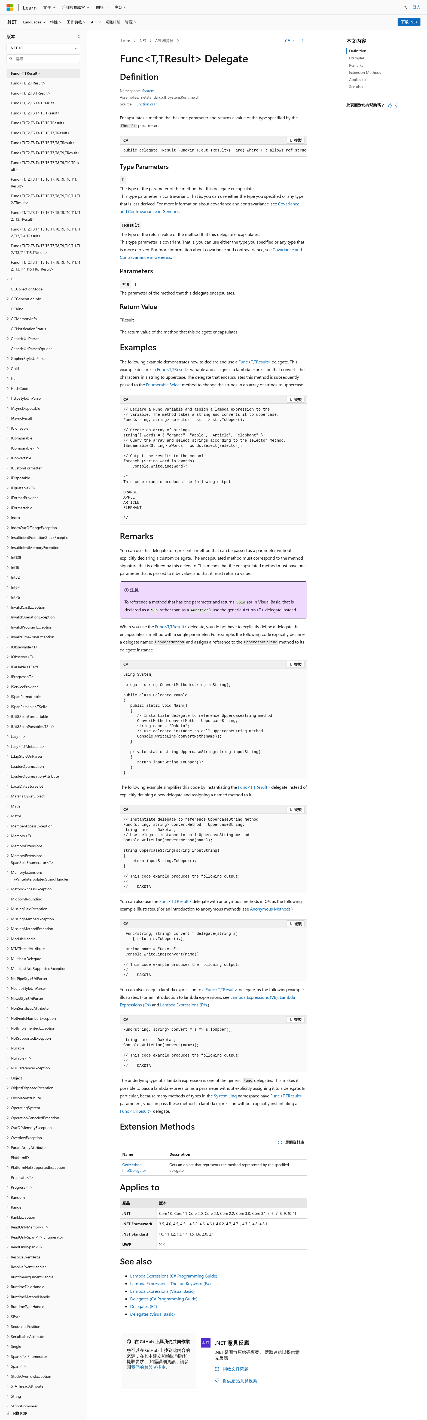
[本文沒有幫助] (396, 105)
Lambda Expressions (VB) (254, 997)
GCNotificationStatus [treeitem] (28, 328)
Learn (125, 40)
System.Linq (225, 1096)
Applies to (357, 79)
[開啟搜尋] (405, 7)
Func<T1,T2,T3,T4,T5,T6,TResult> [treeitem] (38, 122)
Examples (356, 57)
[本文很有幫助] (390, 105)
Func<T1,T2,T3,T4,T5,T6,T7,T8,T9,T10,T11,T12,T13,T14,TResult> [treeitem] (45, 232)
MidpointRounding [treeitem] (26, 899)
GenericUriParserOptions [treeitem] (31, 348)
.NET (142, 40)
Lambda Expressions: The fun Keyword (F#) (170, 1283)
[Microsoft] (10, 7)
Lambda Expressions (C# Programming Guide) (173, 1276)
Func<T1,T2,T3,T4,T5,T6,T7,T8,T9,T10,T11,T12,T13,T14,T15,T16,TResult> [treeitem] (45, 266)
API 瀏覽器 (164, 40)
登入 (416, 7)
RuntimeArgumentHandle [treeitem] (32, 1276)
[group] (213, 151)
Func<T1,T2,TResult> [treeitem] (28, 83)
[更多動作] (302, 41)
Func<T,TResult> (255, 362)
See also (356, 86)
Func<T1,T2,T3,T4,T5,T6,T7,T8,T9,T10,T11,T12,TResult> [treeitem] (45, 199)
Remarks (356, 65)
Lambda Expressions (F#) (183, 1005)
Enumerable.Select (163, 384)
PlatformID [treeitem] (20, 1157)
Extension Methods (365, 72)
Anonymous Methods (270, 909)
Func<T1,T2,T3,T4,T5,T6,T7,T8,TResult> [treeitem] (43, 142)
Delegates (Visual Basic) (152, 1314)
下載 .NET (409, 22)
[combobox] (43, 48)
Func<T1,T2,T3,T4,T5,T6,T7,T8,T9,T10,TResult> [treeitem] (45, 166)
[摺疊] (79, 36)
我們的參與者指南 (148, 1367)
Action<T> (253, 609)
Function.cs (144, 104)
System (148, 90)
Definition (357, 50)
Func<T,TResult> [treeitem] (25, 73)
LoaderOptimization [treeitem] (27, 766)
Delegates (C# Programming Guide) (163, 1298)
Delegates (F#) (143, 1306)
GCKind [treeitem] (17, 308)
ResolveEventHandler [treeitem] (28, 1266)
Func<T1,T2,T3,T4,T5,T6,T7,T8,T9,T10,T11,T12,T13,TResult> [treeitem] (45, 216)
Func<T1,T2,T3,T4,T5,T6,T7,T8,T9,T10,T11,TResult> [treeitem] (45, 183)
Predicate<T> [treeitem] (22, 1177)
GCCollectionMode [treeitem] (26, 289)
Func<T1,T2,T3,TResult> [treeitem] (30, 93)
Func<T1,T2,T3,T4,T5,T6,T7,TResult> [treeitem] (40, 132)
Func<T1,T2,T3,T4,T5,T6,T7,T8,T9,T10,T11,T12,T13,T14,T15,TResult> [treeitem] (45, 249)
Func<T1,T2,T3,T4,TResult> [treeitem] (33, 102)
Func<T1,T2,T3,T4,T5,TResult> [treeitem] (35, 113)
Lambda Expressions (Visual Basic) (162, 1291)
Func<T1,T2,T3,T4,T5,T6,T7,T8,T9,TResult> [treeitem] (45, 152)
